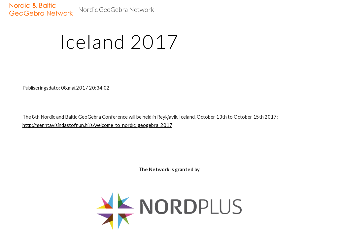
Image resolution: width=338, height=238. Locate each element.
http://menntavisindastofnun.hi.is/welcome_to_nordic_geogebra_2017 (97, 125)
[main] (119, 41)
